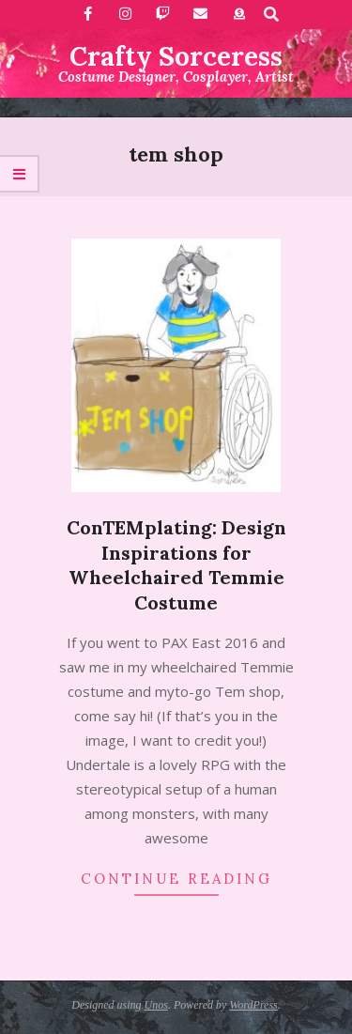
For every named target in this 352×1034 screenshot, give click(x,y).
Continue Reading (176, 878)
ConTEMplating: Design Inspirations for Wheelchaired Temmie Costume (176, 565)
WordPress (253, 1004)
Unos (156, 1004)
